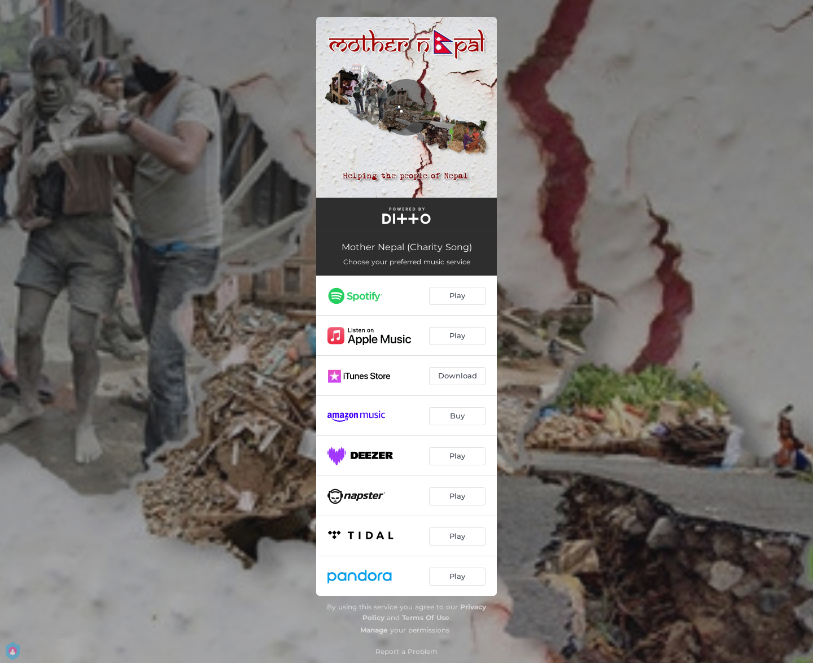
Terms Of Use (425, 617)
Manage (374, 630)
